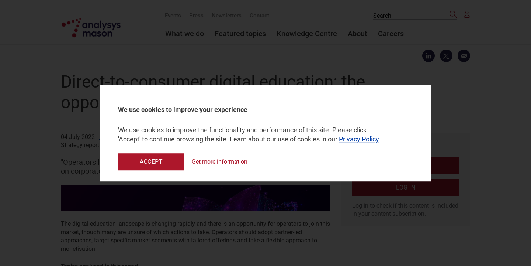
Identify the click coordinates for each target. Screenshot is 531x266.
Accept (151, 161)
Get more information (219, 161)
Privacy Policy (359, 139)
